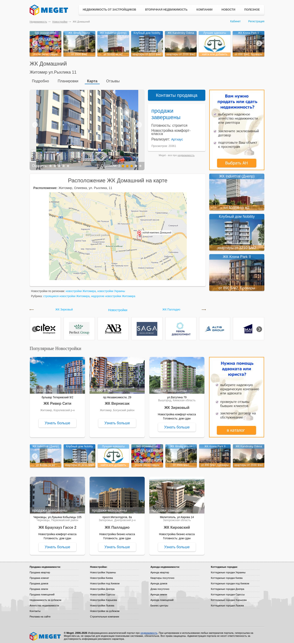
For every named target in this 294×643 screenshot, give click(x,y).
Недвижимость (38, 21)
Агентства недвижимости (44, 603)
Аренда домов (158, 581)
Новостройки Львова (102, 603)
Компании (204, 9)
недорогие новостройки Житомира (113, 294)
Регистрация (256, 21)
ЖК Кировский (177, 525)
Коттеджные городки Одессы (228, 592)
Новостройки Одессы (102, 592)
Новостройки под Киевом (104, 581)
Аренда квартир (159, 570)
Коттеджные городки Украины (228, 570)
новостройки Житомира (81, 289)
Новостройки (60, 21)
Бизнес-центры (159, 603)
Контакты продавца (177, 93)
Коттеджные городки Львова (227, 603)
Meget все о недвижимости (45, 634)
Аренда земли (158, 592)
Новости (228, 9)
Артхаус (177, 137)
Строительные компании (104, 614)
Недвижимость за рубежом (45, 598)
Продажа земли (39, 587)
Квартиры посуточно (162, 575)
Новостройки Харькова (103, 598)
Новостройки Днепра (102, 587)
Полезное (252, 9)
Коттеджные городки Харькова (229, 598)
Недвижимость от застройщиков (109, 9)
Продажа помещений (42, 592)
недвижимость (186, 153)
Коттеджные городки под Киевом (230, 581)
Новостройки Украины (103, 570)
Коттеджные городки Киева (227, 575)
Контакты (35, 609)
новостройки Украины (111, 289)
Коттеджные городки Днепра (227, 587)
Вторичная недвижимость (166, 9)
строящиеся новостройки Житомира (66, 294)
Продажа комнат (39, 575)
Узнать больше (57, 421)
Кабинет (235, 21)
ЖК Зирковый (64, 307)
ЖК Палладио (171, 307)
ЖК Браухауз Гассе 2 (57, 525)
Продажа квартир (40, 570)
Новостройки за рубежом (104, 609)
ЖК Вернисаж (117, 401)
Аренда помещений (161, 598)
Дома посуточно (159, 587)
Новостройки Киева (101, 575)
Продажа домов (39, 581)
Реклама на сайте (40, 614)
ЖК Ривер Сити (57, 401)
